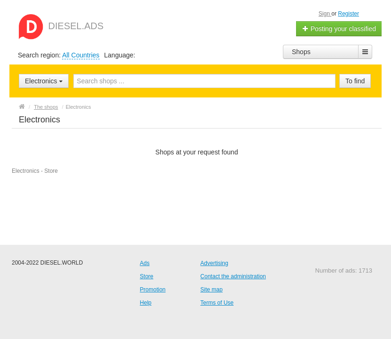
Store (147, 276)
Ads (145, 263)
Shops (301, 52)
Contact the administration (233, 276)
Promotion (153, 289)
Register (348, 13)
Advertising (214, 263)
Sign (325, 13)
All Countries (80, 55)
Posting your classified (339, 28)
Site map (211, 289)
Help (146, 302)
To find (355, 81)
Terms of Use (217, 302)
